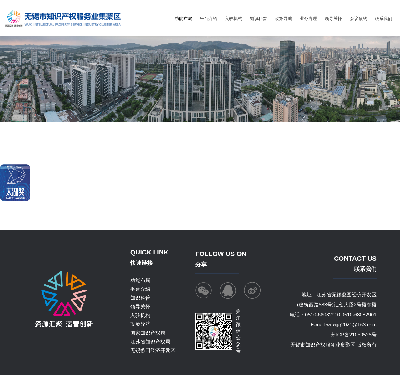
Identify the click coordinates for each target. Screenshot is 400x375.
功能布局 (183, 18)
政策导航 (283, 18)
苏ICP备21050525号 (354, 334)
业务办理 (308, 18)
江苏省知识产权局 (150, 341)
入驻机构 (233, 18)
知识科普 (258, 18)
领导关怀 (333, 18)
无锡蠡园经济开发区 (152, 350)
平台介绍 (208, 18)
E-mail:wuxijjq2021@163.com (344, 324)
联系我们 (383, 18)
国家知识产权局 (147, 333)
